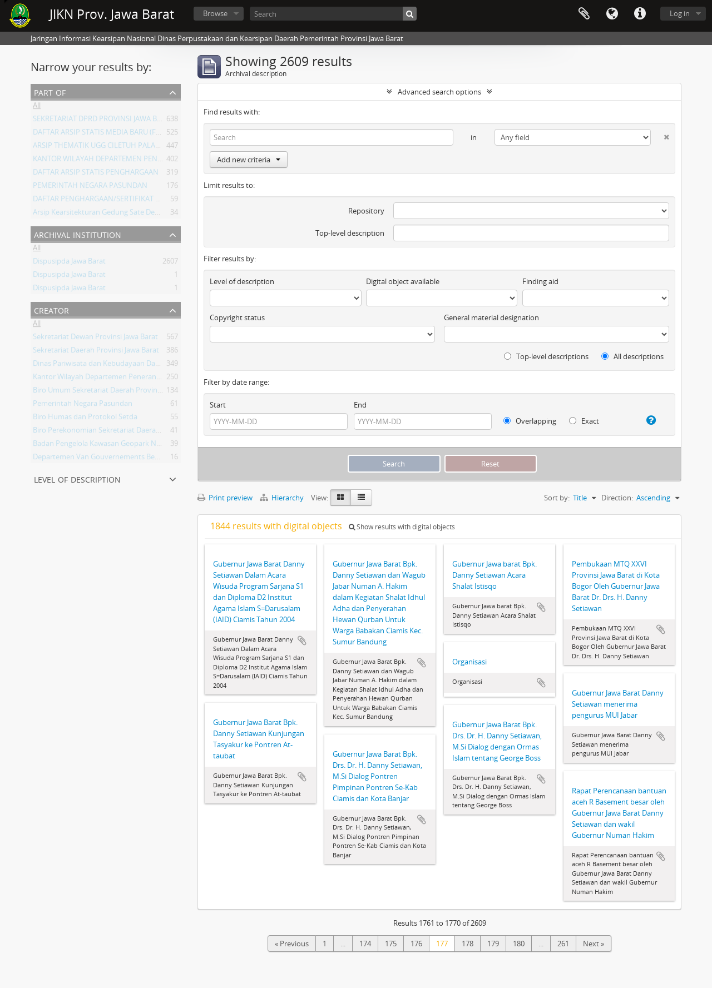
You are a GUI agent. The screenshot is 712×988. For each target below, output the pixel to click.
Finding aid (540, 281)
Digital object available (402, 281)
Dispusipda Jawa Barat (69, 263)
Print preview (225, 498)
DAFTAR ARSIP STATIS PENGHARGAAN (96, 174)
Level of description (77, 478)
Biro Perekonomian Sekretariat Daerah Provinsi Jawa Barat (129, 432)
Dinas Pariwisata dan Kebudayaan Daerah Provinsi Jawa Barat (134, 365)
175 (391, 944)
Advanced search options (439, 92)
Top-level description (349, 233)
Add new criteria (248, 160)
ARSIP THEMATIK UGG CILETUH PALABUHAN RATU (116, 147)
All (37, 107)
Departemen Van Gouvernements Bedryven (105, 459)
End (360, 405)
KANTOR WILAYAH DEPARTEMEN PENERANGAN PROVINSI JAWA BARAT (150, 161)
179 (493, 944)
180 (519, 944)
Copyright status (237, 317)
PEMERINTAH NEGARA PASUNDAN (90, 187)
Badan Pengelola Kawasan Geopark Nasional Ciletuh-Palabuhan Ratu (146, 445)
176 (416, 944)
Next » (593, 944)
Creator (51, 309)
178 (467, 944)
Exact (584, 421)
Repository (366, 211)
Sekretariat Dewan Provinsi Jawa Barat (95, 339)
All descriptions (632, 356)
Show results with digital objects (402, 527)
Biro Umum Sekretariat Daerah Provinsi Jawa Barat (116, 392)
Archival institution (77, 233)
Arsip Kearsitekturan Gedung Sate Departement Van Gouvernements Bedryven (163, 214)
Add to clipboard (302, 640)
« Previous (292, 944)
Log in (680, 13)
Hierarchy (282, 498)
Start (218, 405)
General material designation (491, 317)
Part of (50, 91)
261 (563, 944)
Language (612, 14)
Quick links (640, 14)
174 (365, 944)
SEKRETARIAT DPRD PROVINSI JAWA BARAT (103, 121)
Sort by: (557, 498)
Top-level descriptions (546, 356)
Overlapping (529, 421)
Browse (215, 13)
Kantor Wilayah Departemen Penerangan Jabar (110, 379)
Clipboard (584, 14)
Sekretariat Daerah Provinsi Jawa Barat (96, 352)
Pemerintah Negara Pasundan (82, 405)
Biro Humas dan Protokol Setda (85, 419)
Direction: (617, 498)
